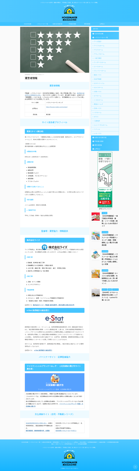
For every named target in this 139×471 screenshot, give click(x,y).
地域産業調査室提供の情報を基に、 (37, 423)
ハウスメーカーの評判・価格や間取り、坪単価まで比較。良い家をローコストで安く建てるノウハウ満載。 (69, 447)
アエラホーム (97, 49)
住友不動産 (97, 75)
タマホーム (97, 90)
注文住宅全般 (27, 24)
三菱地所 (96, 113)
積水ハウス (97, 71)
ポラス (95, 110)
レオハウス (97, 125)
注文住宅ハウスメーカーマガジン (66, 430)
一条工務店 (97, 56)
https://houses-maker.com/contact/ (56, 107)
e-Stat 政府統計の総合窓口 (43, 350)
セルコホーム (97, 83)
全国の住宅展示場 (57, 24)
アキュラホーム (98, 52)
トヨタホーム (97, 94)
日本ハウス (97, 102)
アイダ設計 (97, 41)
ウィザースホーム (98, 60)
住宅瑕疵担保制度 (92, 442)
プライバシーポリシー (66, 442)
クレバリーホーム (98, 68)
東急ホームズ (97, 98)
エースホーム (97, 64)
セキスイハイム (98, 79)
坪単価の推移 (72, 24)
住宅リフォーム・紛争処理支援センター (66, 444)
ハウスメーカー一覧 (42, 24)
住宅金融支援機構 (82, 444)
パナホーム (97, 106)
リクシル (96, 121)
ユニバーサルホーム (99, 117)
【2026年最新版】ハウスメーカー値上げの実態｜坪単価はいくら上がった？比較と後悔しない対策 (110, 245)
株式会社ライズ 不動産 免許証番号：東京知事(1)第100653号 (53, 305)
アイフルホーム (98, 45)
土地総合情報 (102, 442)
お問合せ (102, 24)
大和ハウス (97, 87)
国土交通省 (83, 442)
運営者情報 (87, 24)
